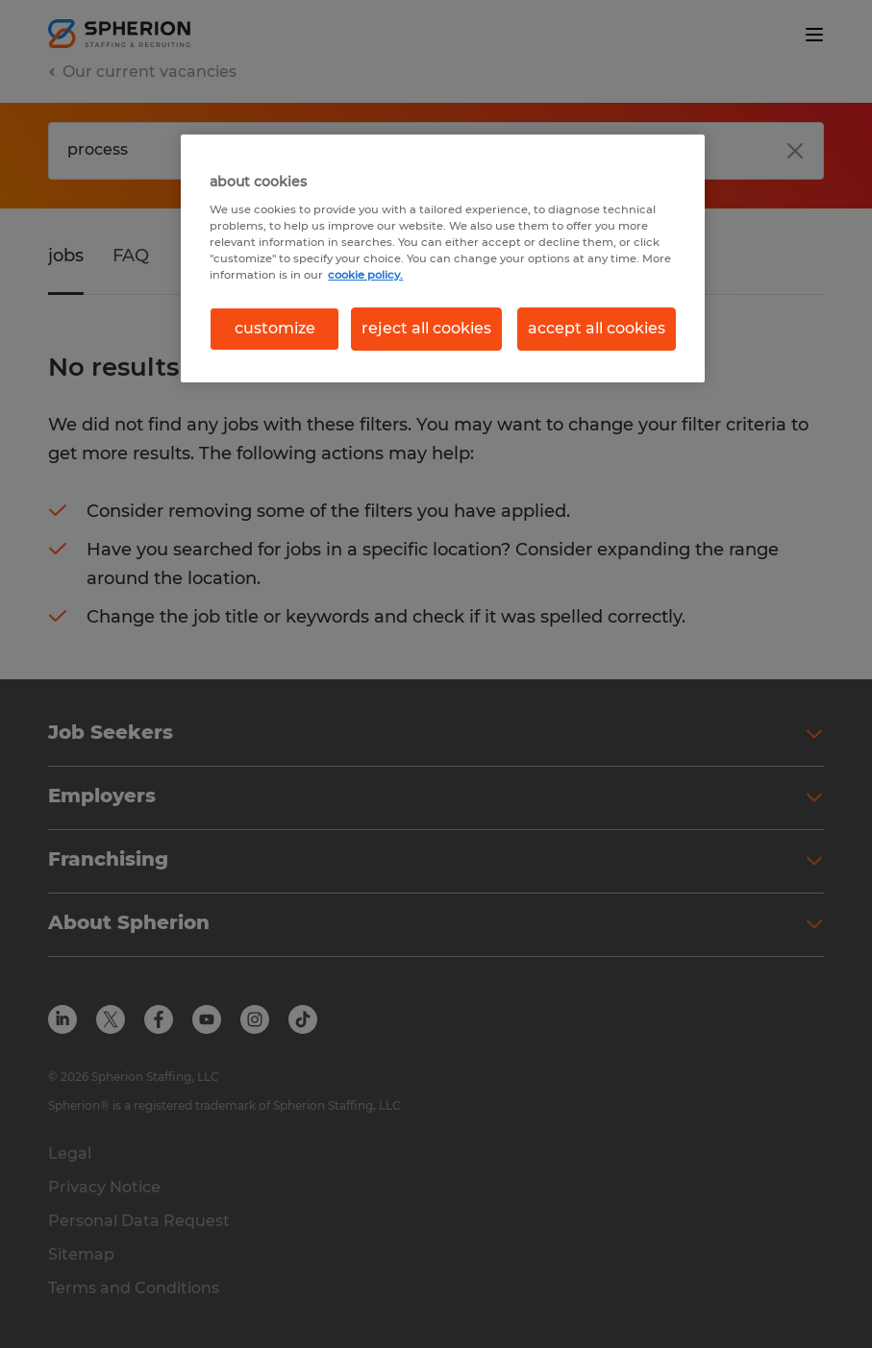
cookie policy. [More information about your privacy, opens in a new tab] (365, 275)
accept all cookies (596, 328)
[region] (442, 258)
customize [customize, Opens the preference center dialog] (275, 328)
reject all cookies (426, 328)
